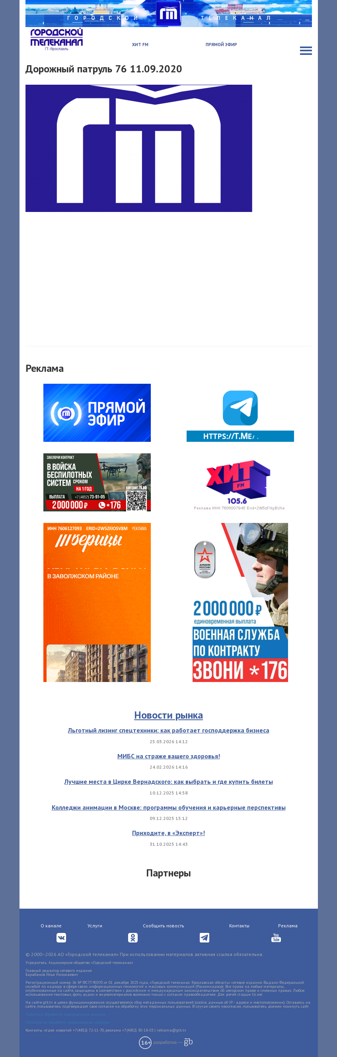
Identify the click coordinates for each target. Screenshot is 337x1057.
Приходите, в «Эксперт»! (168, 833)
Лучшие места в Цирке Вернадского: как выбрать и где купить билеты (168, 781)
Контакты (239, 926)
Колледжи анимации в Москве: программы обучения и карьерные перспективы (169, 807)
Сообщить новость (163, 926)
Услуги (95, 926)
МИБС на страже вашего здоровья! (168, 756)
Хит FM (140, 44)
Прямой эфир (221, 44)
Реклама (288, 926)
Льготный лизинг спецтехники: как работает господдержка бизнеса (168, 730)
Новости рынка (168, 714)
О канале (51, 926)
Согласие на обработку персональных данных (67, 1022)
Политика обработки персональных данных (65, 1014)
